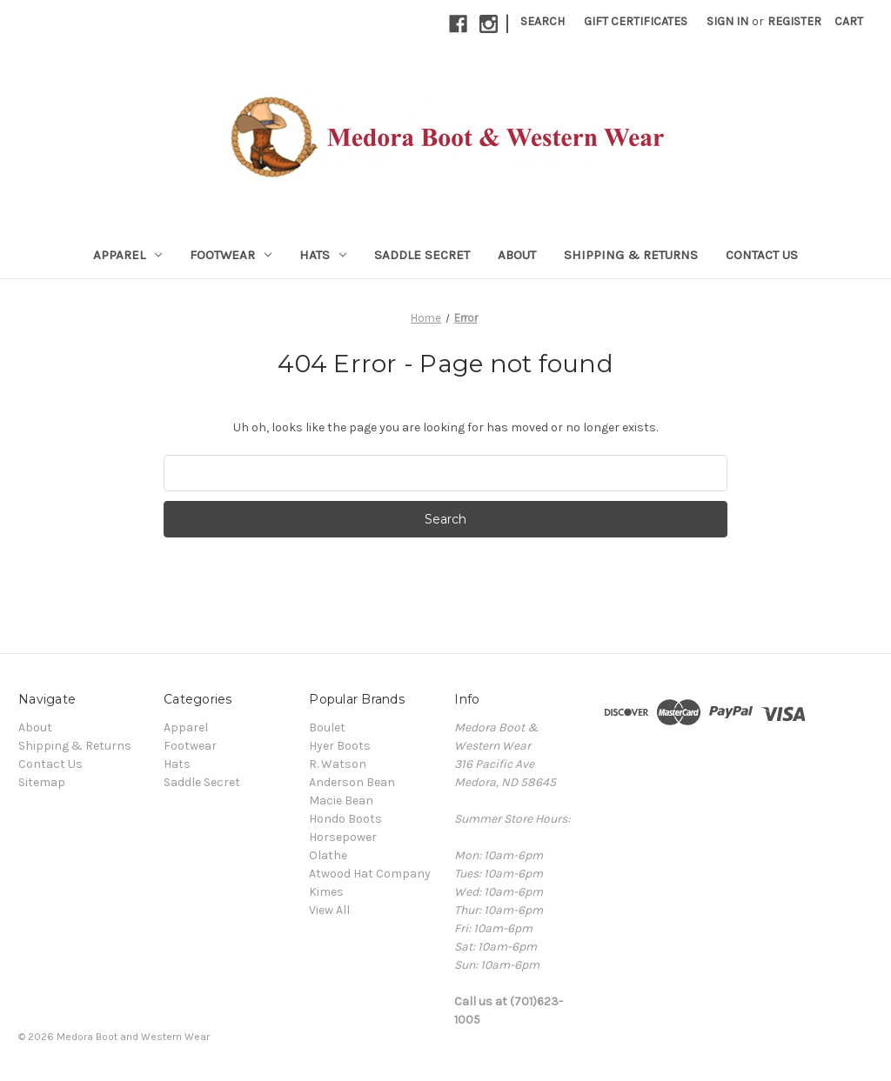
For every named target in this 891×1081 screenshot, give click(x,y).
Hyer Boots (340, 745)
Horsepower (343, 837)
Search (542, 21)
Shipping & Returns (631, 255)
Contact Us (762, 255)
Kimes (326, 891)
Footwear (230, 255)
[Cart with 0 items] (849, 21)
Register (794, 21)
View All (329, 910)
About (517, 255)
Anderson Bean (352, 782)
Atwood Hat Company (370, 873)
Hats (322, 255)
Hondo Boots (345, 818)
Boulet (327, 727)
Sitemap (41, 782)
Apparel (127, 255)
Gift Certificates (635, 21)
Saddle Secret (422, 255)
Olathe (328, 855)
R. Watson (337, 764)
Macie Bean (341, 800)
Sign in (727, 21)
